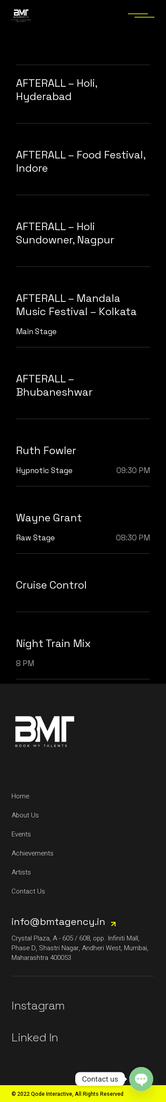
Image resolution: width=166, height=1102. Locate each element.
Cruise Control (51, 585)
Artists (21, 872)
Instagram (38, 1005)
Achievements (33, 853)
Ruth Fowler (46, 450)
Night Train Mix (53, 643)
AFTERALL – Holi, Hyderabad (56, 89)
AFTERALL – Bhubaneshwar (54, 385)
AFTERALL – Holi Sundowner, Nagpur (65, 233)
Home (20, 796)
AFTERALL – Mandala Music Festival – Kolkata (76, 304)
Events (21, 834)
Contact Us (28, 891)
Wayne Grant (49, 517)
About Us (25, 815)
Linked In (35, 1037)
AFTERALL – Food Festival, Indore (80, 161)
